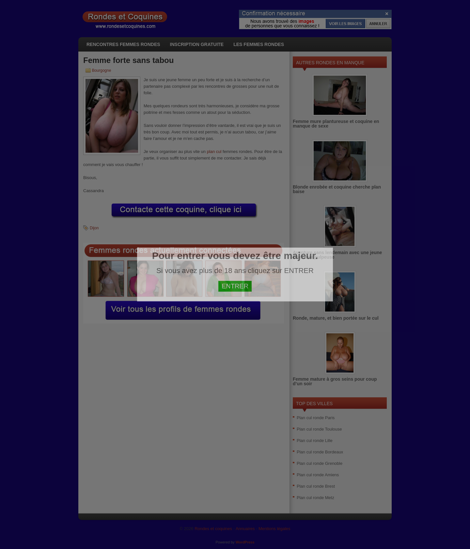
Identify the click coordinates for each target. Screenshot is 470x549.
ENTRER (235, 286)
